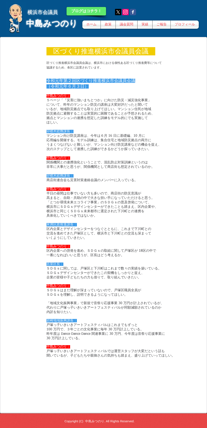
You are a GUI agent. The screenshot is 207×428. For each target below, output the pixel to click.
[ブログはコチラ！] (86, 11)
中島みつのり (52, 23)
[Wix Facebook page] (133, 12)
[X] (118, 12)
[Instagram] (125, 12)
